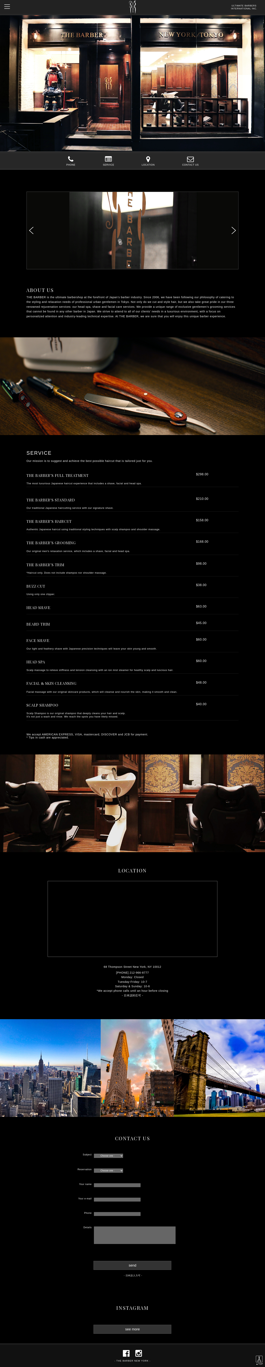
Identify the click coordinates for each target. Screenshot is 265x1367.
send (132, 1265)
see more (132, 1329)
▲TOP (259, 1362)
